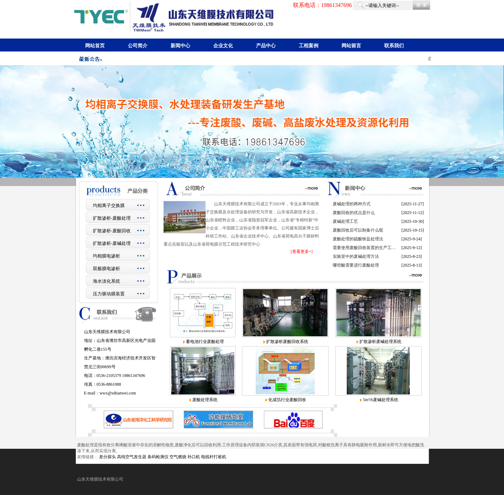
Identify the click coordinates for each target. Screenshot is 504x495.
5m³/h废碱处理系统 (380, 399)
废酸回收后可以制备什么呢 (358, 230)
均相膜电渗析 (106, 256)
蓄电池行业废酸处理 (205, 341)
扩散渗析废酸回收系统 (287, 341)
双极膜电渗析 (106, 268)
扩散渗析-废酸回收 (112, 230)
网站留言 (351, 45)
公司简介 (137, 45)
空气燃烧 (178, 456)
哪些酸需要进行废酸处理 (356, 265)
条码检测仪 (157, 456)
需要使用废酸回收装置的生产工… (364, 247)
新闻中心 (180, 45)
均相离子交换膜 (109, 205)
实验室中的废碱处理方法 (356, 256)
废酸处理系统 (205, 399)
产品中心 (266, 45)
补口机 (193, 456)
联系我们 (394, 45)
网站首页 (95, 45)
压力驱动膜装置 (109, 293)
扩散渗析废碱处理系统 (380, 341)
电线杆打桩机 (213, 456)
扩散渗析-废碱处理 (112, 243)
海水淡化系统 (106, 281)
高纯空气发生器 (131, 456)
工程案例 (308, 45)
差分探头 (107, 456)
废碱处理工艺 (345, 221)
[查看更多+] (302, 251)
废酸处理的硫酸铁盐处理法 (358, 238)
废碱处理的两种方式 (352, 203)
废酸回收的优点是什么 (354, 212)
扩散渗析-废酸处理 (112, 218)
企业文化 (223, 45)
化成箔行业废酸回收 (287, 399)
